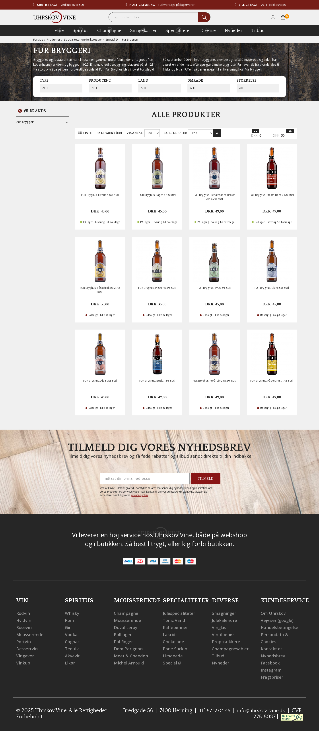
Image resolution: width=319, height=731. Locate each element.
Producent (100, 81)
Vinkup (23, 663)
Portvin (24, 642)
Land (143, 81)
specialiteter (178, 30)
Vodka (71, 634)
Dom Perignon (129, 649)
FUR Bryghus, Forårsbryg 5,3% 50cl (214, 381)
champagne (109, 31)
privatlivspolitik (139, 495)
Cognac (73, 642)
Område (195, 81)
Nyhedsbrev (273, 656)
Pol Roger (124, 642)
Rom (70, 620)
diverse (208, 30)
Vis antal (134, 133)
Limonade (174, 656)
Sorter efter (175, 133)
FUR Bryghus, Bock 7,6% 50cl (157, 381)
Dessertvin (27, 649)
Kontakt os (272, 649)
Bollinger (123, 634)
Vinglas (220, 627)
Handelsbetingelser (282, 627)
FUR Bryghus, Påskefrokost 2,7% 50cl (100, 289)
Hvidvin (24, 620)
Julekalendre (225, 620)
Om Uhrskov (274, 613)
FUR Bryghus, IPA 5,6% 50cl (214, 288)
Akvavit (73, 656)
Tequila (73, 649)
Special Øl (112, 39)
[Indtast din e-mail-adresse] (145, 478)
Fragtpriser (273, 677)
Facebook (271, 663)
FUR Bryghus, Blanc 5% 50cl (272, 288)
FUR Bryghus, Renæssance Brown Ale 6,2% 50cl (214, 196)
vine (59, 30)
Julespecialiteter (180, 613)
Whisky (72, 613)
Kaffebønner (176, 627)
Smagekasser (143, 30)
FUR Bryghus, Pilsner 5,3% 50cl (157, 288)
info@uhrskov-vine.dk (259, 710)
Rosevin (24, 627)
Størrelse (246, 81)
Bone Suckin (176, 649)
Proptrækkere (227, 642)
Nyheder (233, 30)
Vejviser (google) (278, 620)
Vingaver (25, 656)
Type (44, 81)
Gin (68, 627)
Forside (38, 39)
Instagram (272, 670)
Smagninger (225, 613)
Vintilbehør (224, 634)
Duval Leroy (126, 627)
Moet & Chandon (132, 656)
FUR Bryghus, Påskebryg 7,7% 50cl (271, 381)
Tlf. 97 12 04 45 (209, 710)
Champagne (127, 613)
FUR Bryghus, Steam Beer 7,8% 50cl (272, 195)
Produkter (53, 39)
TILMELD (206, 479)
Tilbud (258, 30)
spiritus (80, 30)
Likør (70, 663)
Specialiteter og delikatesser (83, 39)
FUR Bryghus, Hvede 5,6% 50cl (100, 195)
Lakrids (171, 634)
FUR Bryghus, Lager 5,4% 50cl (157, 195)
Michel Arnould (130, 663)
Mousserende (30, 634)
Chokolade (174, 642)
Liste (87, 133)
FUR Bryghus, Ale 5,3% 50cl (100, 381)
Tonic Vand (175, 620)
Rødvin (23, 613)
